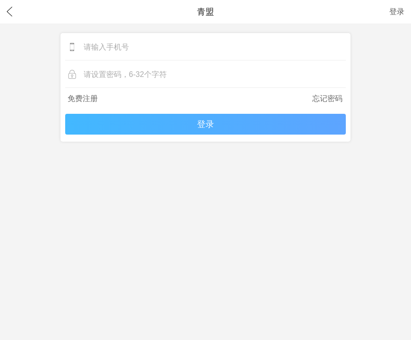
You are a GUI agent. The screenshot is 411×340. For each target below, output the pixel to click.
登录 (396, 12)
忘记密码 (327, 98)
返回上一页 (9, 12)
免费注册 (83, 98)
